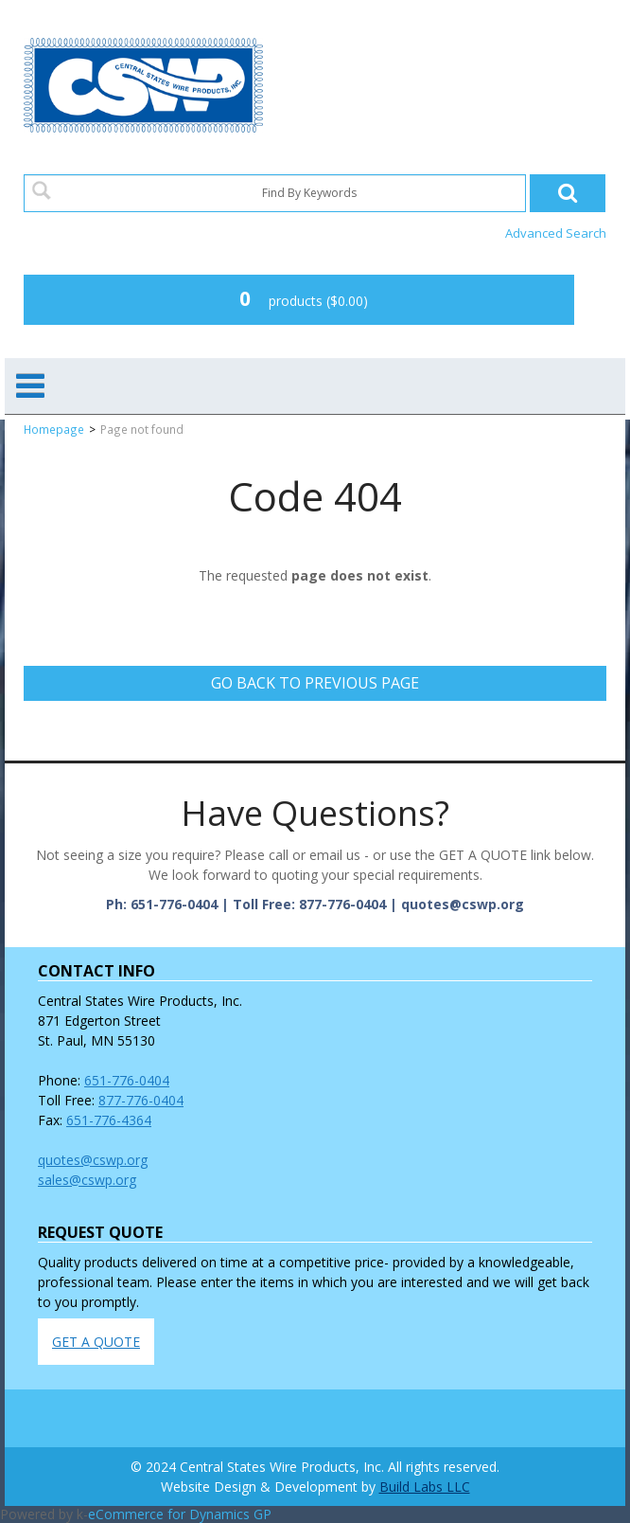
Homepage (54, 429)
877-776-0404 (141, 1100)
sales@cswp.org (87, 1180)
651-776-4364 (108, 1120)
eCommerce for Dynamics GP (179, 1514)
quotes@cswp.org (93, 1160)
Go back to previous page (315, 682)
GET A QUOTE (96, 1342)
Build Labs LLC (424, 1487)
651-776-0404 (126, 1080)
